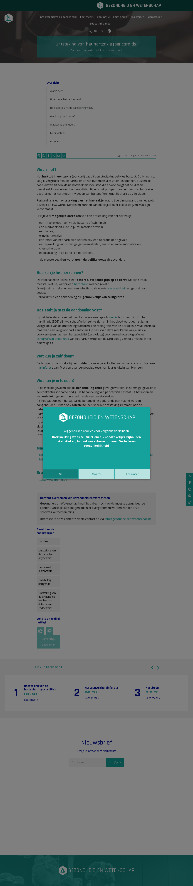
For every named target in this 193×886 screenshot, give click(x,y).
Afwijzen (97, 474)
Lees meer (132, 474)
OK (60, 474)
